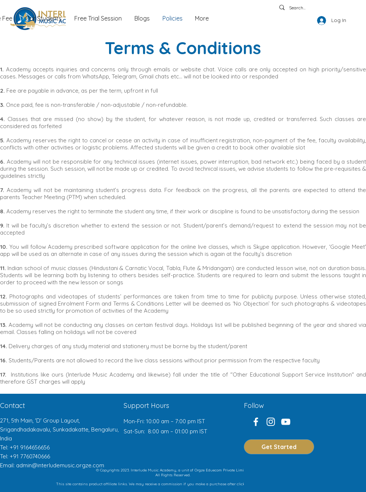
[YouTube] (285, 421)
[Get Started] (279, 446)
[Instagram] (270, 421)
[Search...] (309, 8)
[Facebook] (255, 421)
